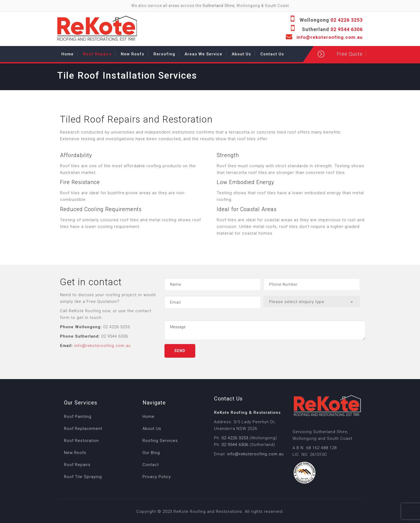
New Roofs (132, 54)
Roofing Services (160, 440)
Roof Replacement (83, 428)
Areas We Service (203, 54)
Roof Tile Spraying (83, 476)
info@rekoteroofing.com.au (330, 37)
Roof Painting (77, 416)
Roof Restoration (81, 440)
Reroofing (164, 54)
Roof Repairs (97, 54)
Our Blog (151, 452)
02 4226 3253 (347, 20)
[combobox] (312, 301)
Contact (150, 464)
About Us (241, 54)
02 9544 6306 (347, 29)
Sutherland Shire (218, 5)
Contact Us (272, 54)
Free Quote (350, 54)
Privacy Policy (156, 476)
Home (67, 54)
